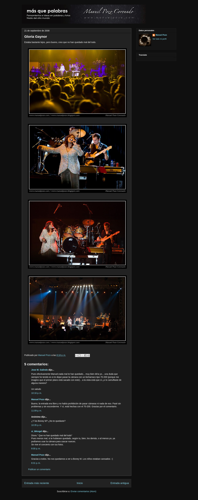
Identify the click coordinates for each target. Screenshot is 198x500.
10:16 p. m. (36, 393)
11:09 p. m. (36, 410)
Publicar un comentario (39, 469)
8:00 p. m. (36, 448)
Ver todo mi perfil (159, 39)
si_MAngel (36, 431)
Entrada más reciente (36, 483)
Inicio (80, 483)
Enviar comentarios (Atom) (83, 491)
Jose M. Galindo (39, 370)
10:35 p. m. (36, 425)
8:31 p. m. (36, 463)
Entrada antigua (120, 483)
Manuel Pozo (45, 355)
